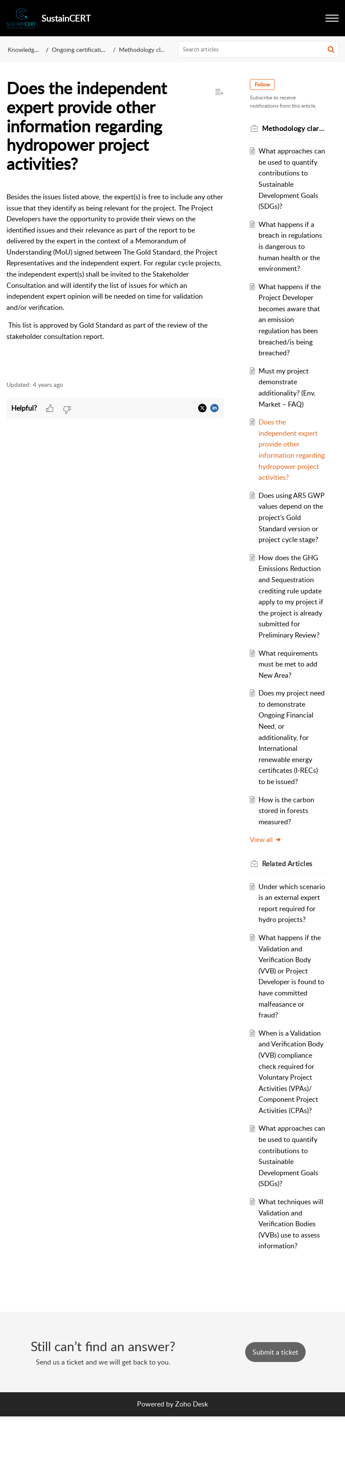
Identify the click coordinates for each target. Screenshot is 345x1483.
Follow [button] (263, 84)
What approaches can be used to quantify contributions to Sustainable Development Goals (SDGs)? (290, 184)
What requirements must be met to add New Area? (289, 697)
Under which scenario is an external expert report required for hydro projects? (288, 941)
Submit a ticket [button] (275, 1418)
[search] (258, 49)
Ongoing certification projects (91, 49)
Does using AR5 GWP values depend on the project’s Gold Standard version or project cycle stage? (292, 539)
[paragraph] (115, 281)
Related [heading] (288, 897)
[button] (332, 18)
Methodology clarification (153, 49)
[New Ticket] (275, 1418)
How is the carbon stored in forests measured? (288, 843)
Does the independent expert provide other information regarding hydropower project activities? (290, 466)
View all (267, 872)
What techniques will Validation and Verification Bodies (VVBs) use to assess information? (291, 1290)
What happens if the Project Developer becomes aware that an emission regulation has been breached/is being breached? (291, 331)
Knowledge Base (29, 49)
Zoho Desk (191, 1470)
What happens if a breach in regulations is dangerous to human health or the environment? (292, 257)
